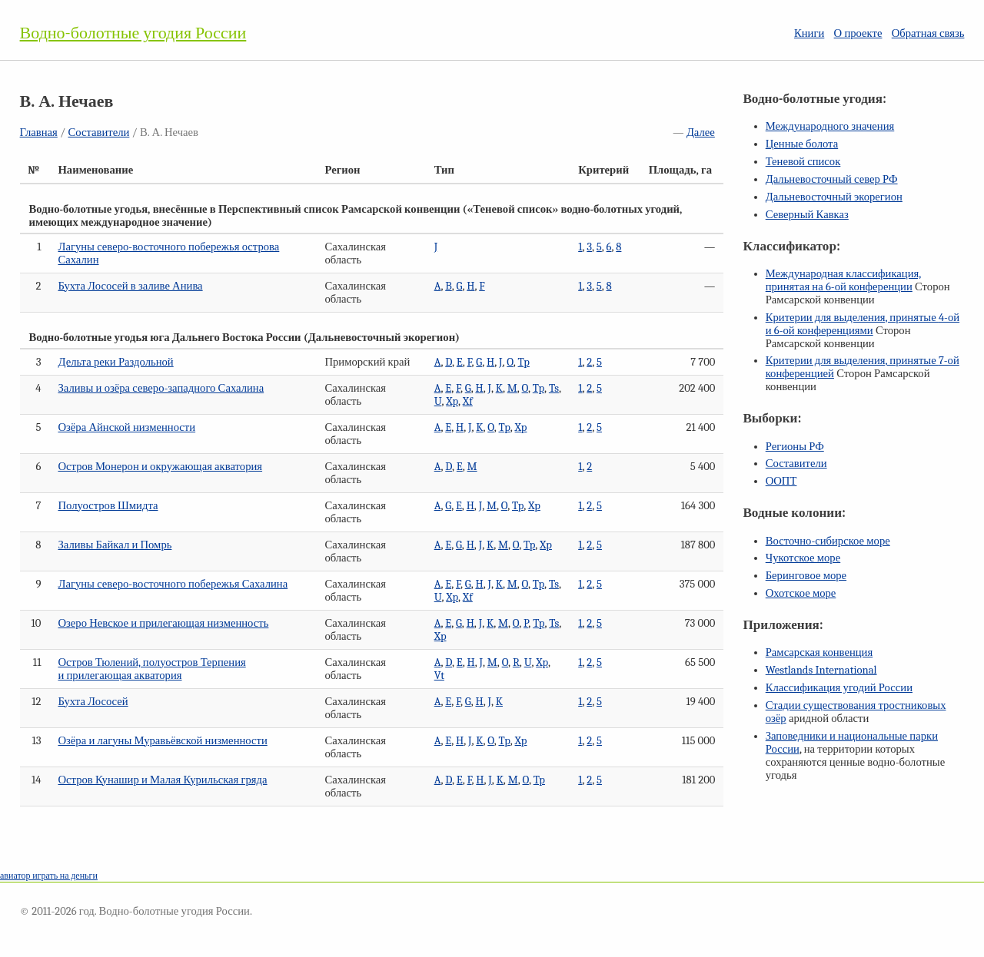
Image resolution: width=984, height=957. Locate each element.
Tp (524, 362)
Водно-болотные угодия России (133, 33)
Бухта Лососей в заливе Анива (130, 286)
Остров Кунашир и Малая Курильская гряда (162, 779)
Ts (554, 388)
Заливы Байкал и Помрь (114, 544)
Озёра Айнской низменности (126, 427)
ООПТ (781, 481)
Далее (700, 132)
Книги (809, 33)
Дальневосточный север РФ (832, 179)
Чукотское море (803, 558)
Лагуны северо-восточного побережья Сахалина (173, 584)
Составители (98, 132)
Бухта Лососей (93, 701)
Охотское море (801, 593)
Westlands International (821, 670)
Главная (39, 132)
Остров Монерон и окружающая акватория (160, 466)
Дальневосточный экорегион (834, 197)
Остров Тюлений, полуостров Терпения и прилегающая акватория (151, 669)
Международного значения (830, 126)
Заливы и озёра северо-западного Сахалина (161, 388)
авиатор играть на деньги (49, 875)
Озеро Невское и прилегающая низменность (163, 623)
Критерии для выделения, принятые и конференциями (862, 324)
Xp (452, 401)
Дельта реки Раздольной (115, 362)
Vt (439, 675)
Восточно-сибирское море (828, 541)
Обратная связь (928, 33)
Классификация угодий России (839, 687)
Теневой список (803, 161)
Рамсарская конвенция (819, 652)
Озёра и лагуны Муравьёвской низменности (162, 740)
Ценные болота (802, 144)
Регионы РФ (795, 446)
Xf (468, 401)
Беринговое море (806, 575)
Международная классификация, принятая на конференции (844, 280)
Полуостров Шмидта (108, 505)
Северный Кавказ (807, 214)
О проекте (858, 33)
